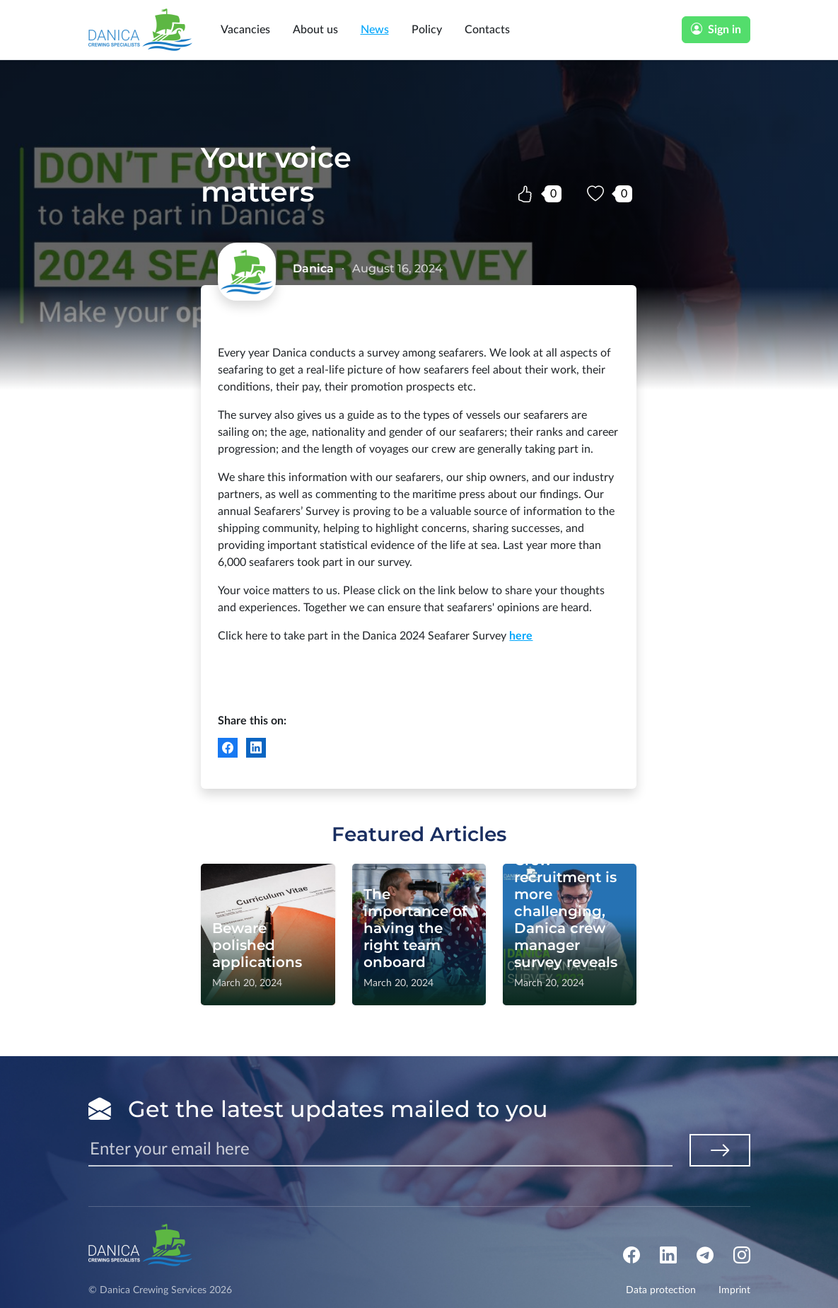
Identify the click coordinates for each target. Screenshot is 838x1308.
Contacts (487, 29)
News (375, 29)
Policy (427, 29)
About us (315, 29)
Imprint (734, 1290)
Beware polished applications (257, 945)
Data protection (661, 1290)
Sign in (716, 29)
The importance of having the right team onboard (415, 928)
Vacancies (245, 29)
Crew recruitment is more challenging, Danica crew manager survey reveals (565, 911)
